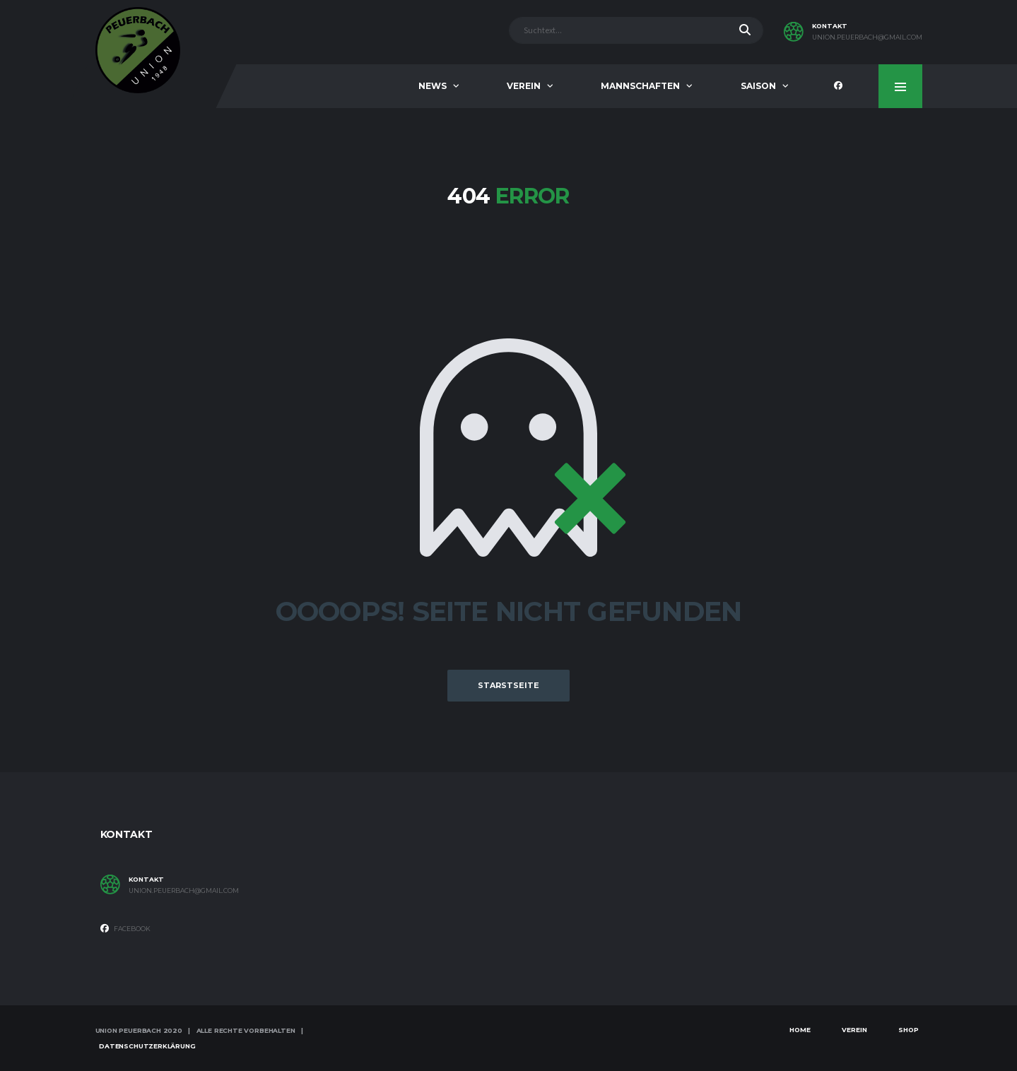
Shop (908, 1030)
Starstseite (508, 685)
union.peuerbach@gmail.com (867, 37)
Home (800, 1030)
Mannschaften (640, 86)
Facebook (125, 928)
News (432, 86)
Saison (758, 86)
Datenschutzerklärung (147, 1046)
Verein (524, 86)
